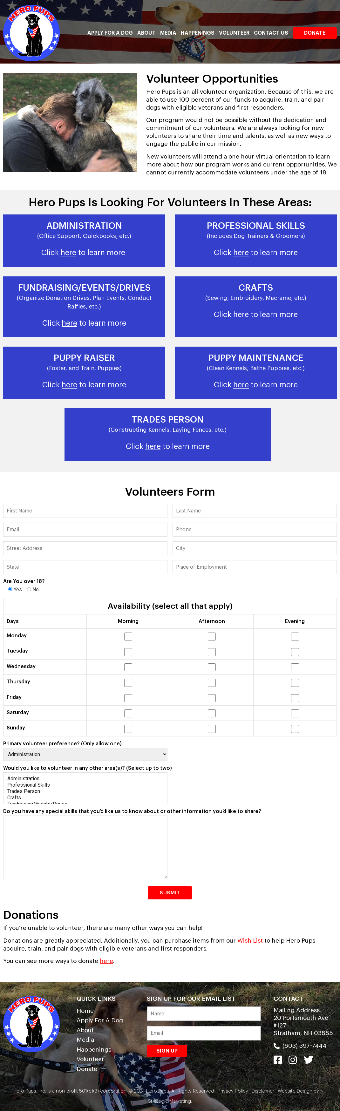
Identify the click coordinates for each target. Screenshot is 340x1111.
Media (168, 33)
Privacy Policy (233, 1091)
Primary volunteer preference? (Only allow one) (62, 743)
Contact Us (271, 33)
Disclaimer (263, 1091)
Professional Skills (85, 785)
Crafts (85, 798)
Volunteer (234, 33)
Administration (85, 779)
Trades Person (85, 791)
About (146, 33)
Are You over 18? (24, 581)
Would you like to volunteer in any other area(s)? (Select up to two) (87, 768)
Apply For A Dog (110, 33)
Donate (314, 33)
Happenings (197, 33)
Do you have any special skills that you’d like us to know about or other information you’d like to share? (132, 811)
